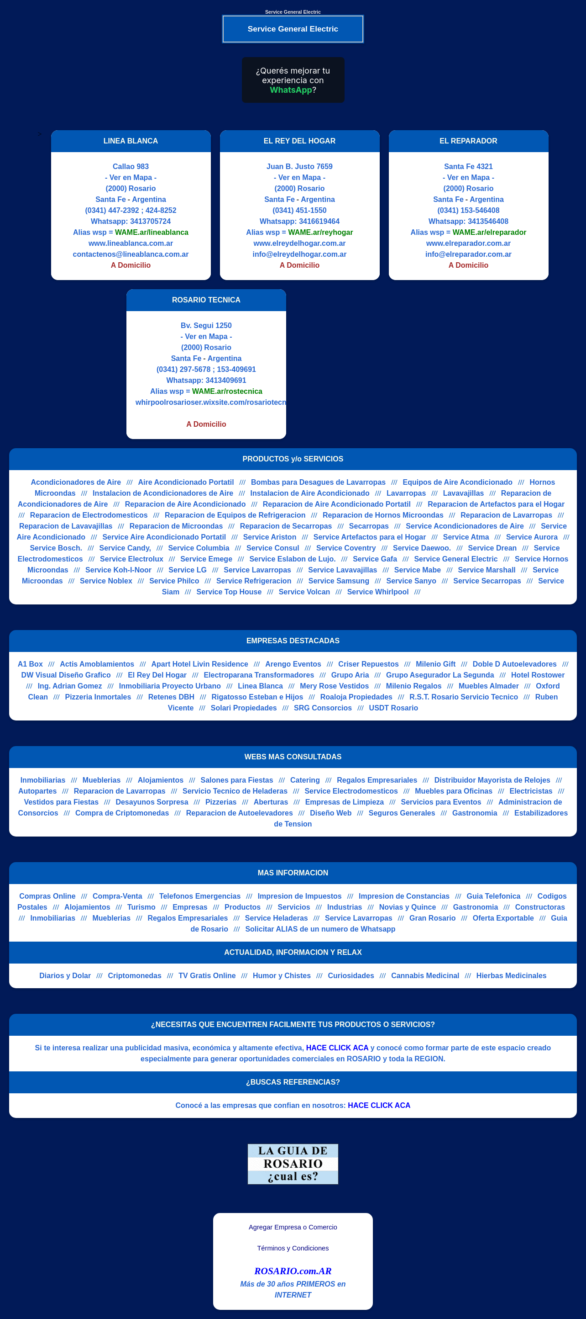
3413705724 (150, 221)
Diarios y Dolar (65, 976)
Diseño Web (330, 813)
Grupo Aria (350, 675)
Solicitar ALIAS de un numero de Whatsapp (320, 929)
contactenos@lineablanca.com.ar (131, 254)
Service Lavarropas (257, 570)
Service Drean (492, 548)
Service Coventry (346, 548)
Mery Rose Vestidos (334, 686)
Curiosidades (351, 976)
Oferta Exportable (503, 918)
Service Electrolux (131, 559)
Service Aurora (532, 537)
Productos (243, 907)
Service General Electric (455, 559)
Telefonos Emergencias (200, 896)
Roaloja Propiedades (356, 697)
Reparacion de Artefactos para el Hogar (496, 504)
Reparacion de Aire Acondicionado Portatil (337, 504)
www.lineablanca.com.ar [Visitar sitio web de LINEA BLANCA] (131, 243)
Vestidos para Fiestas (61, 802)
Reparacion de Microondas (176, 526)
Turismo (141, 907)
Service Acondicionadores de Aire (464, 526)
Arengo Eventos (293, 664)
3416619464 (319, 221)
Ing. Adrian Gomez (70, 686)
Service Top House (229, 592)
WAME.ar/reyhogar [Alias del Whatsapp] (320, 232)
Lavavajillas (463, 493)
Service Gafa (375, 559)
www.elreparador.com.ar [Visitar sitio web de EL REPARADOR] (468, 243)
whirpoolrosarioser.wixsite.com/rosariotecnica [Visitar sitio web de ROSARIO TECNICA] (216, 402)
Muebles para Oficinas (453, 791)
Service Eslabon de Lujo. (292, 559)
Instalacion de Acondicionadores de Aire (163, 493)
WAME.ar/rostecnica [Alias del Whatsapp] (227, 391)
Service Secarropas (487, 581)
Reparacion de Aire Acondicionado (185, 504)
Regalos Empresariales (377, 780)
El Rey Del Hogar (157, 675)
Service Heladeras (276, 918)
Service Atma (466, 537)
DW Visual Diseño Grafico (66, 675)
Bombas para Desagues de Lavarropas (318, 482)
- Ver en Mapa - (131, 177)
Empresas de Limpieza (344, 802)
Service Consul (272, 548)
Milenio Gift (435, 664)
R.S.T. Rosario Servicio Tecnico (463, 697)
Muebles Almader (489, 686)
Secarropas (369, 526)
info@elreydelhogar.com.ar (300, 254)
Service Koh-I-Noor (118, 570)
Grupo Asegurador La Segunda (440, 675)
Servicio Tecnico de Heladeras (235, 791)
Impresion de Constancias (404, 896)
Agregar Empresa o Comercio (293, 1227)
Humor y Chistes (282, 976)
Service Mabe (417, 570)
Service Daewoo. (422, 548)
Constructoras (540, 907)
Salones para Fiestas (236, 780)
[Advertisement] (372, 364)
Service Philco (174, 581)
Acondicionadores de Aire (76, 482)
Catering (305, 780)
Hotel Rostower (538, 675)
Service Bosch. (56, 548)
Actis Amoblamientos (97, 664)
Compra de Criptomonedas (122, 813)
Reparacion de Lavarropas (506, 515)
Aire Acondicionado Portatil (186, 482)
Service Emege (206, 559)
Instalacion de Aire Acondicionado (310, 493)
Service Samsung (339, 581)
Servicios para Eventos (441, 802)
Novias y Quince (407, 907)
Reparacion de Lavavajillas (66, 526)
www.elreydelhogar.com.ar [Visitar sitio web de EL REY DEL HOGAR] (299, 243)
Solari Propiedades (244, 708)
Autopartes (37, 791)
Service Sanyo (411, 581)
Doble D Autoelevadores (515, 664)
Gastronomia (474, 813)
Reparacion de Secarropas (286, 526)
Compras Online (47, 896)
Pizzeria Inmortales (98, 697)
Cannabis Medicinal (425, 976)
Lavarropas (406, 493)
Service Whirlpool (378, 592)
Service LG (187, 570)
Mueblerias (102, 780)
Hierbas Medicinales (511, 976)
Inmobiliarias (43, 780)
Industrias (344, 907)
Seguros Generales (402, 813)
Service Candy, (125, 548)
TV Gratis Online (206, 976)
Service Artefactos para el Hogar (370, 537)
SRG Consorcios (323, 708)
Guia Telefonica (494, 896)
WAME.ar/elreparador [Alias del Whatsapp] (490, 232)
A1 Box (30, 664)
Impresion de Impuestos (300, 896)
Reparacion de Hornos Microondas (383, 515)
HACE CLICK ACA (337, 1048)
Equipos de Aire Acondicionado (458, 482)
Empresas (190, 907)
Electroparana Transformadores (259, 675)
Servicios (294, 907)
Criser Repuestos (368, 664)
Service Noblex (106, 581)
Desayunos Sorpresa (151, 802)
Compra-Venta (117, 896)
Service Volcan (304, 592)
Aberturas (271, 802)
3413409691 (226, 380)
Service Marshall (486, 570)
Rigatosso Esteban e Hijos (257, 697)
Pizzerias (220, 802)
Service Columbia (198, 548)
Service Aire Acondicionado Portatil (164, 537)
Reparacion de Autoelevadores (239, 813)
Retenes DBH (171, 697)
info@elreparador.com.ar (468, 254)
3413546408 (488, 221)
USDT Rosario (394, 708)
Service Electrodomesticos (351, 791)
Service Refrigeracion (254, 581)
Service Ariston (270, 537)
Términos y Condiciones (293, 1248)
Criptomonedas (135, 976)
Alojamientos (160, 780)
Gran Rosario (432, 918)
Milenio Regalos (414, 686)
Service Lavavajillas (342, 570)
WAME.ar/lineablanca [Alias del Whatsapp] (151, 232)
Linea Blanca (260, 686)
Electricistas (530, 791)
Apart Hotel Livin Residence (199, 664)
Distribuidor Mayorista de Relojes (492, 780)
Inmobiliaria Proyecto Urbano (170, 686)
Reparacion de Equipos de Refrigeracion (235, 515)
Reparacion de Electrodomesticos (89, 515)
